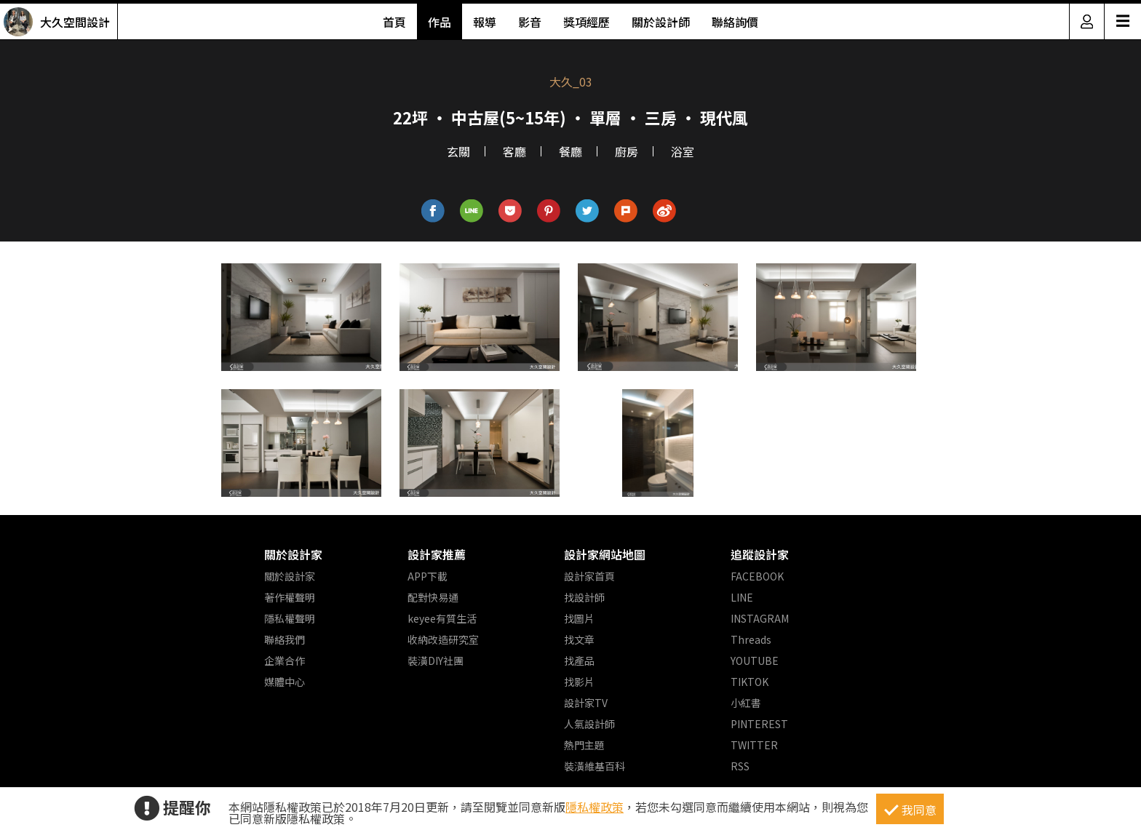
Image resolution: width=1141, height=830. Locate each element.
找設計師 (584, 597)
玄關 (458, 151)
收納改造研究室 (443, 639)
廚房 (626, 151)
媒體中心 (284, 681)
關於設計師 (661, 22)
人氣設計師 (589, 724)
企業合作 (284, 660)
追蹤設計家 (760, 554)
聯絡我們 (284, 639)
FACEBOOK (757, 576)
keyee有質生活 (442, 618)
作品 (439, 22)
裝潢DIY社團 (436, 660)
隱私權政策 (594, 806)
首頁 (394, 22)
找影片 (579, 681)
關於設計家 (293, 554)
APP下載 (428, 576)
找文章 (579, 639)
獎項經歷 (586, 22)
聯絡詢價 (735, 22)
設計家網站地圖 (604, 554)
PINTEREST (759, 724)
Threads (751, 639)
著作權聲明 (289, 597)
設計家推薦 (437, 554)
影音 (529, 22)
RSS (740, 766)
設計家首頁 (589, 576)
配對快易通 (433, 597)
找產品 (579, 660)
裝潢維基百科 (594, 766)
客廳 (514, 151)
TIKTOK (749, 681)
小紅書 (746, 702)
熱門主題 (584, 745)
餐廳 (570, 151)
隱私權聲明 (289, 618)
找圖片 (579, 618)
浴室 (682, 151)
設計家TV (586, 702)
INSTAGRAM (760, 618)
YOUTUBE (755, 660)
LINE (742, 597)
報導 (484, 22)
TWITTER (754, 745)
